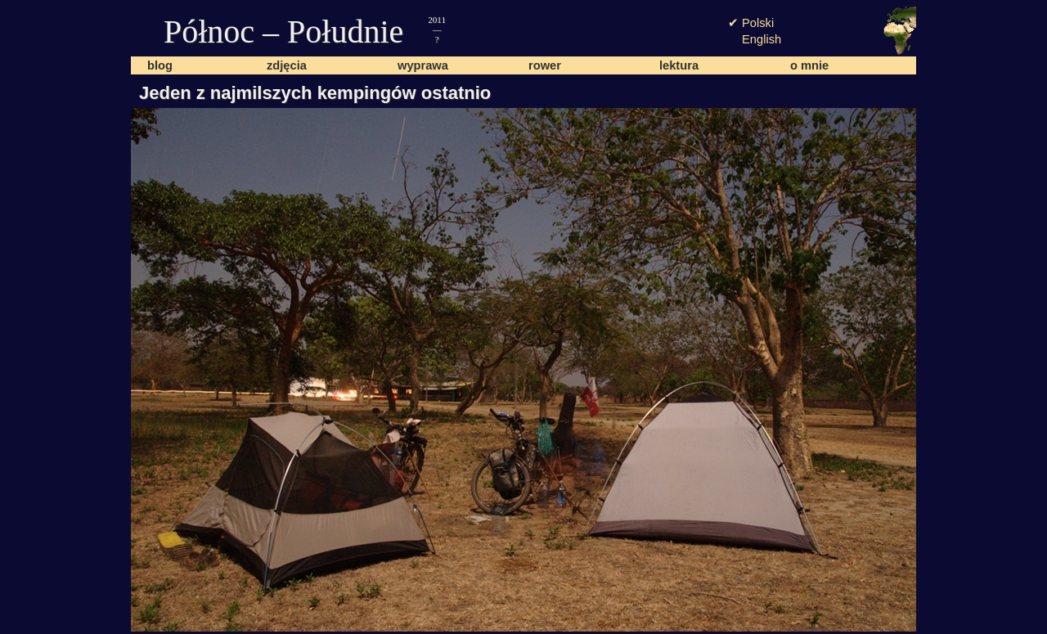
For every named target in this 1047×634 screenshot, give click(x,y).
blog (160, 65)
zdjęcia (287, 65)
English (761, 39)
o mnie (809, 65)
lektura (679, 65)
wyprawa (423, 65)
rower (544, 65)
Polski (758, 22)
